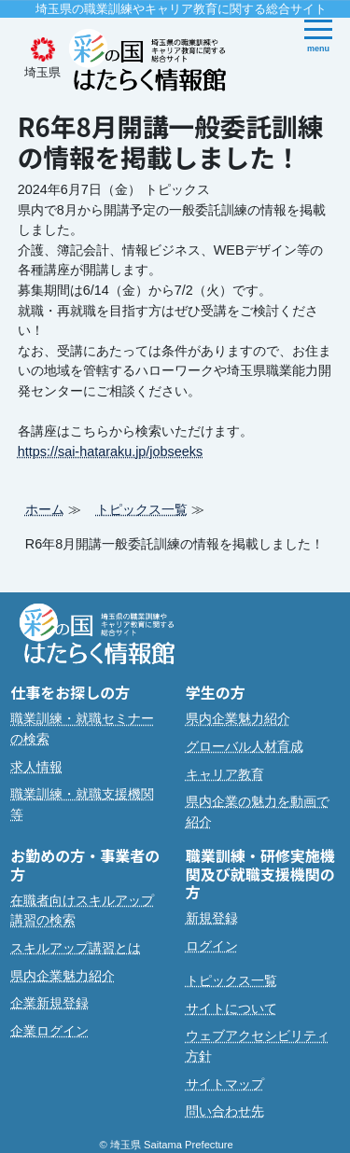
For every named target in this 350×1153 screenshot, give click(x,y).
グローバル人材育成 (244, 746)
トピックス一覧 (142, 509)
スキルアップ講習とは (75, 947)
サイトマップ (225, 1084)
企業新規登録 (49, 1002)
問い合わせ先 (225, 1111)
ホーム (44, 509)
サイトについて (231, 1008)
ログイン (212, 945)
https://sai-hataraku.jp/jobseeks (110, 451)
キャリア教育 (225, 774)
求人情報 (36, 766)
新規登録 (212, 917)
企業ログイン (49, 1030)
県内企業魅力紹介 (238, 718)
